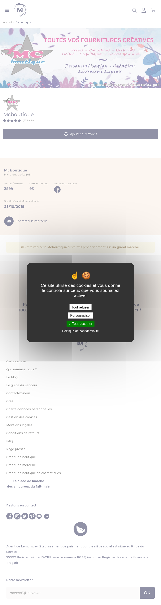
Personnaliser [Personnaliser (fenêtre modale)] (80, 315)
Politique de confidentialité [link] (80, 331)
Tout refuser (80, 307)
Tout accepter (80, 324)
